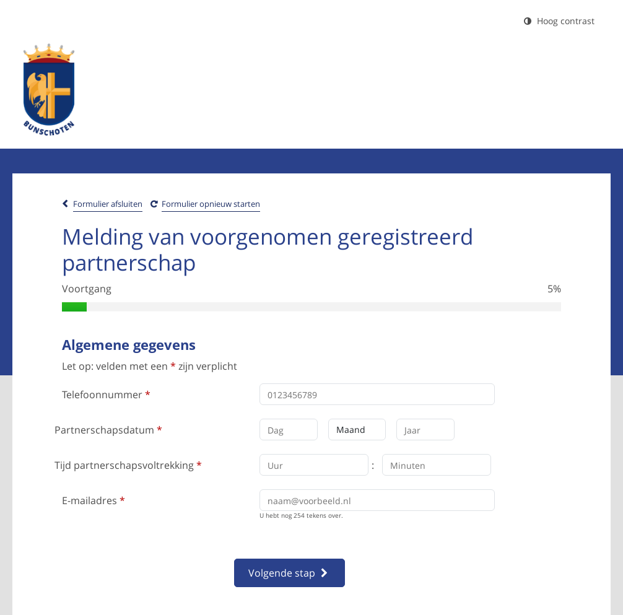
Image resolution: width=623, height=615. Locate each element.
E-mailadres (93, 500)
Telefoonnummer (106, 394)
